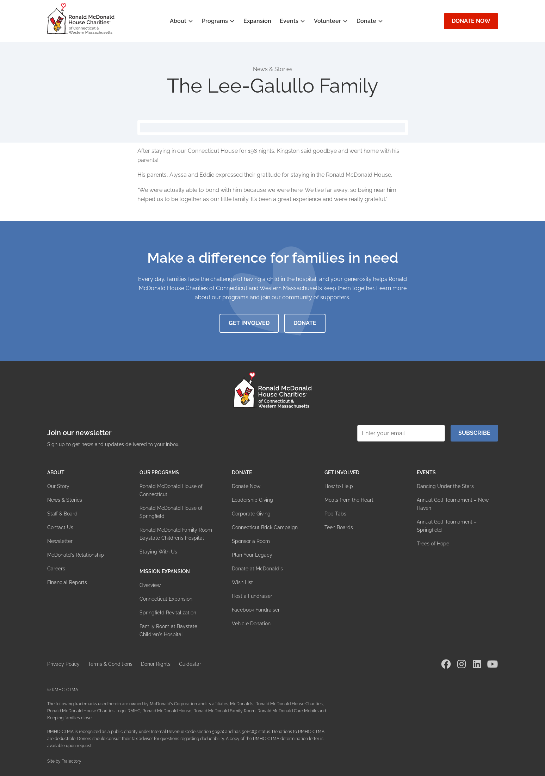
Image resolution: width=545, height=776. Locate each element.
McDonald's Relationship (75, 555)
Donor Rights (156, 664)
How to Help (338, 486)
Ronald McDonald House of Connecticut (171, 490)
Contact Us (60, 527)
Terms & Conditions (110, 664)
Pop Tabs (335, 514)
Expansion (257, 21)
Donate (304, 323)
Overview (150, 585)
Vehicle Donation (251, 623)
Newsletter (60, 541)
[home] (81, 18)
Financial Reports (67, 582)
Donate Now (471, 21)
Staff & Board (62, 514)
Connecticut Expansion (166, 599)
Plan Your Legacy (252, 555)
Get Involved (249, 323)
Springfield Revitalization (168, 612)
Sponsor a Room (251, 541)
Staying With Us (158, 552)
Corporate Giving (251, 514)
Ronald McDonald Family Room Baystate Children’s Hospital (176, 534)
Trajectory (71, 761)
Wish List (242, 582)
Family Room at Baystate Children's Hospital (168, 630)
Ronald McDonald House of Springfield (171, 512)
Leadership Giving (252, 500)
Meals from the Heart (348, 500)
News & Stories (64, 500)
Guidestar (190, 664)
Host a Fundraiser (252, 596)
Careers (56, 568)
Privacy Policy (63, 664)
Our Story (58, 486)
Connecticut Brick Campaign (265, 527)
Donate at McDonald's (257, 568)
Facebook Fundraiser (256, 610)
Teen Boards (338, 527)
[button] (182, 21)
